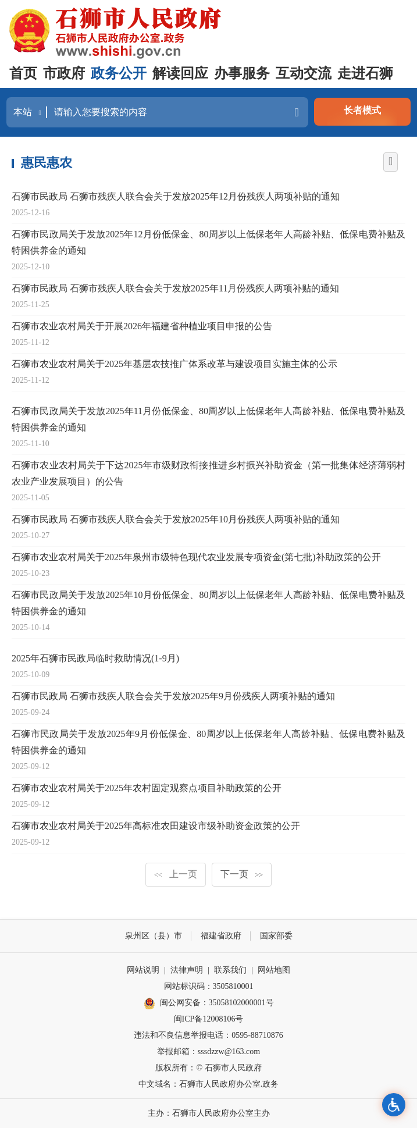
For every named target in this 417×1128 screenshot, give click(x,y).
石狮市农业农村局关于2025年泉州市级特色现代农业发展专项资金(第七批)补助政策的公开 (196, 557)
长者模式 (362, 110)
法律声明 (186, 970)
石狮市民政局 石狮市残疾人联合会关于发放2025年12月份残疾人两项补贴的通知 (176, 196)
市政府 (64, 73)
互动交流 (304, 73)
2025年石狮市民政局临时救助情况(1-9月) (95, 658)
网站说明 (143, 970)
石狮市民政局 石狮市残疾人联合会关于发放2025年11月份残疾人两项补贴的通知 (175, 288)
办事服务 (242, 73)
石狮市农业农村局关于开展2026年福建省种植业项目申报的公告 (142, 326)
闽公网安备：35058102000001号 (209, 1003)
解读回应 (180, 73)
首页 (23, 73)
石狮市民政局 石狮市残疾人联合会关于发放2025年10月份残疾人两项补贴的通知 (176, 519)
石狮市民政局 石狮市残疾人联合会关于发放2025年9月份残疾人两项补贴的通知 (173, 696)
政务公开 (119, 73)
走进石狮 (365, 73)
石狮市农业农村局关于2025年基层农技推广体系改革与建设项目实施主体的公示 (174, 364)
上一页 (175, 874)
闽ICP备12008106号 (209, 1019)
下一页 (241, 874)
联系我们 (230, 970)
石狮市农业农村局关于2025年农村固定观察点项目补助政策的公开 (146, 788)
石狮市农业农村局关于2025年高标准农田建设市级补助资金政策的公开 (156, 826)
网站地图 (274, 970)
